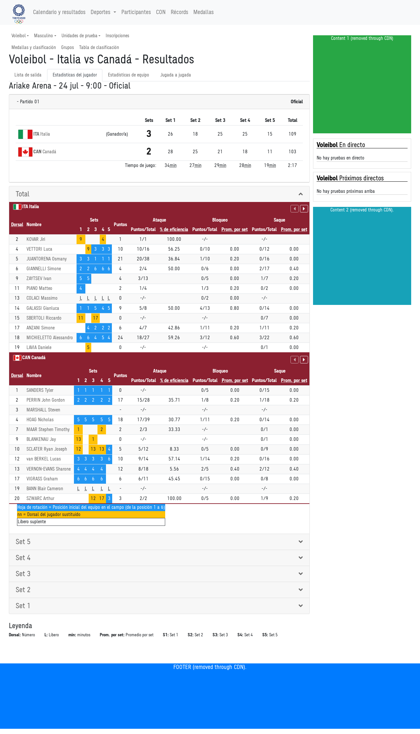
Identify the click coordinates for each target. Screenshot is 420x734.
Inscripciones (117, 36)
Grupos (67, 47)
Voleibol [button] (18, 36)
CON (161, 12)
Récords (179, 12)
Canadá (49, 152)
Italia (45, 134)
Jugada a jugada (175, 75)
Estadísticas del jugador (75, 75)
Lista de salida (28, 75)
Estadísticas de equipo (128, 75)
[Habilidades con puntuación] (294, 208)
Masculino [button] (43, 36)
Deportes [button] (101, 12)
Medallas (203, 12)
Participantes (136, 12)
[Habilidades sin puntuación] (304, 208)
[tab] (159, 194)
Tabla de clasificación (99, 47)
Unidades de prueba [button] (79, 36)
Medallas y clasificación (33, 47)
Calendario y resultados (59, 12)
